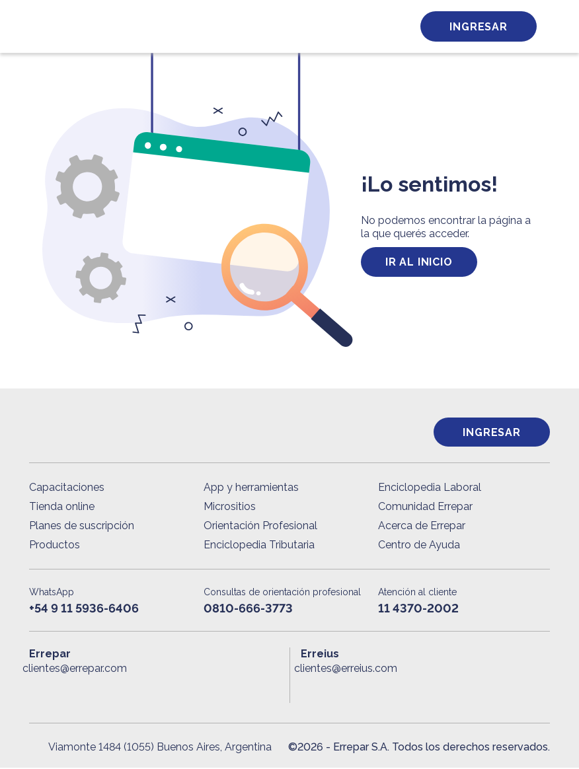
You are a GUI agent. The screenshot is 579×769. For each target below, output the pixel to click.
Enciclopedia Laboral (429, 488)
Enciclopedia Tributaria (259, 546)
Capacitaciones (66, 488)
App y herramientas (251, 488)
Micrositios (230, 507)
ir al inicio (419, 262)
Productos (54, 546)
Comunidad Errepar (425, 507)
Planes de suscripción (81, 527)
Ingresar (478, 26)
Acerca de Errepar (421, 527)
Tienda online (62, 507)
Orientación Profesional (260, 527)
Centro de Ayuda (419, 546)
